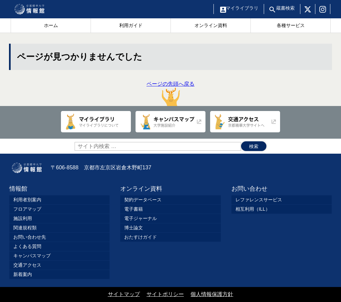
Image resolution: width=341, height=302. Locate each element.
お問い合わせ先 (29, 237)
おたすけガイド (140, 237)
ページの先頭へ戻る (170, 93)
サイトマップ (124, 294)
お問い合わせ (249, 188)
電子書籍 (133, 209)
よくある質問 (27, 246)
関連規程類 (25, 227)
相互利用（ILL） (252, 209)
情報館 (18, 188)
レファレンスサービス (258, 199)
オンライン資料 (141, 188)
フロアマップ (27, 209)
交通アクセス (27, 265)
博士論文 (133, 227)
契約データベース (143, 199)
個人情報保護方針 (211, 294)
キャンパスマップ (32, 255)
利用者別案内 (27, 199)
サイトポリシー (165, 294)
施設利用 (22, 218)
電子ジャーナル (140, 218)
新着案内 (22, 274)
